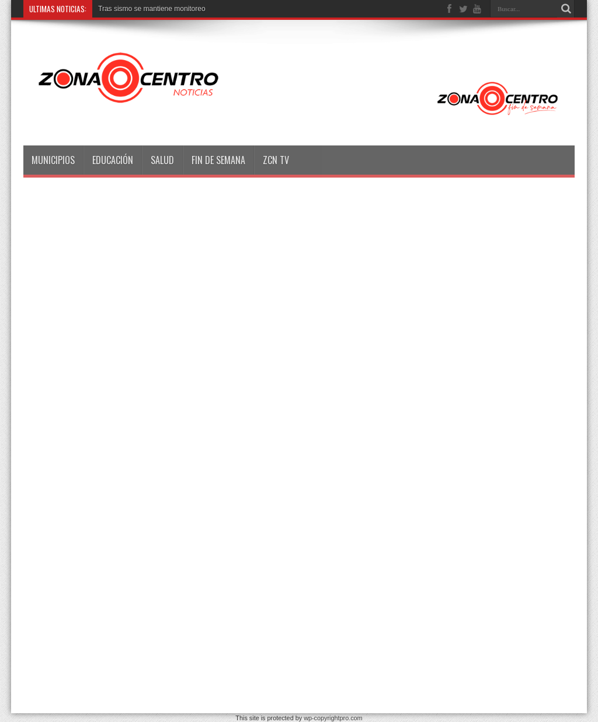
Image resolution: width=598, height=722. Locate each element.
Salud (162, 160)
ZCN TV (276, 160)
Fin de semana (218, 160)
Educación (112, 160)
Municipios (53, 160)
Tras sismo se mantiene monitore (149, 9)
